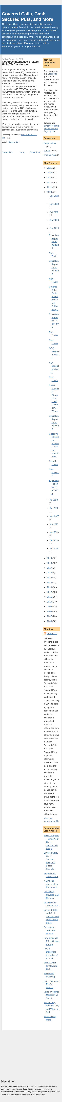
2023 (49, 177)
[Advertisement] (26, 1054)
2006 (49, 621)
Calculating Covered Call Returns (51, 894)
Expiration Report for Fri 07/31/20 (54, 487)
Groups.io (52, 74)
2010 (49, 602)
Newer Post (7, 152)
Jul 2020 (54, 500)
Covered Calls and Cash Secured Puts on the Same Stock (51, 916)
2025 (49, 168)
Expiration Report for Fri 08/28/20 (54, 241)
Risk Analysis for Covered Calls (50, 965)
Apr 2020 (54, 524)
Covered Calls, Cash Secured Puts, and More (27, 16)
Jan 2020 (54, 548)
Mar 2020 (54, 532)
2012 (49, 592)
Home (21, 152)
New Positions (54, 472)
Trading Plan (50, 155)
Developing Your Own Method (50, 930)
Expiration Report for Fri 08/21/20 (54, 267)
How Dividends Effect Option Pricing (51, 941)
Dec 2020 (54, 196)
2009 (49, 606)
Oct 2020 (54, 212)
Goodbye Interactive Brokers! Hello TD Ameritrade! (21, 63)
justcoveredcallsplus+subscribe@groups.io (51, 129)
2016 (49, 572)
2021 (49, 187)
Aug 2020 (54, 228)
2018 (49, 563)
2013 (49, 587)
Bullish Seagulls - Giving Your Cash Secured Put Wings (54, 398)
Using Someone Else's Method (51, 984)
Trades (47, 150)
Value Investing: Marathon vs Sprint (51, 995)
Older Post (35, 152)
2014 (49, 582)
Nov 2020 (54, 204)
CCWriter (52, 634)
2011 (49, 597)
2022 (49, 182)
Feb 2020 (54, 540)
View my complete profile (51, 819)
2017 (49, 568)
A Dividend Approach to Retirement (51, 884)
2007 (49, 616)
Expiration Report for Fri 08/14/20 (54, 320)
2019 (49, 558)
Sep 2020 (54, 220)
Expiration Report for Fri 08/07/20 (54, 422)
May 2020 (54, 516)
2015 (49, 577)
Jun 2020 (54, 508)
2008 (49, 611)
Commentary (14, 142)
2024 (49, 172)
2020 (49, 192)
